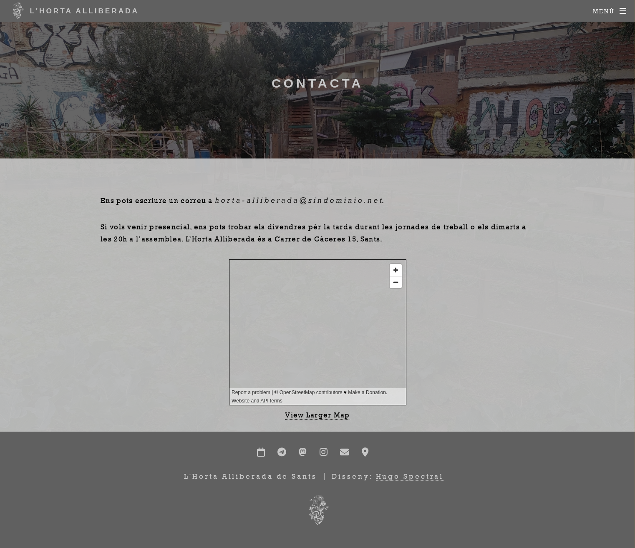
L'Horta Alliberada (74, 10)
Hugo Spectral (410, 476)
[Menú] (609, 11)
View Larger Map (317, 415)
